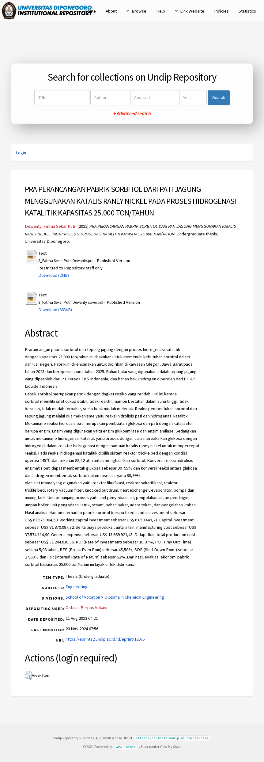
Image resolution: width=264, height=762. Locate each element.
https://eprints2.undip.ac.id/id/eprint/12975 (105, 639)
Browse (139, 11)
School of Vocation (83, 597)
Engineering (77, 586)
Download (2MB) (53, 275)
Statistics (247, 11)
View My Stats (170, 746)
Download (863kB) (55, 309)
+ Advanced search (132, 114)
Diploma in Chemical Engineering (134, 597)
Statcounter (150, 746)
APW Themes (126, 746)
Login (21, 152)
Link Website (192, 11)
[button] (28, 675)
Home (90, 11)
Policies (221, 11)
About (111, 11)
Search (218, 97)
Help (160, 11)
